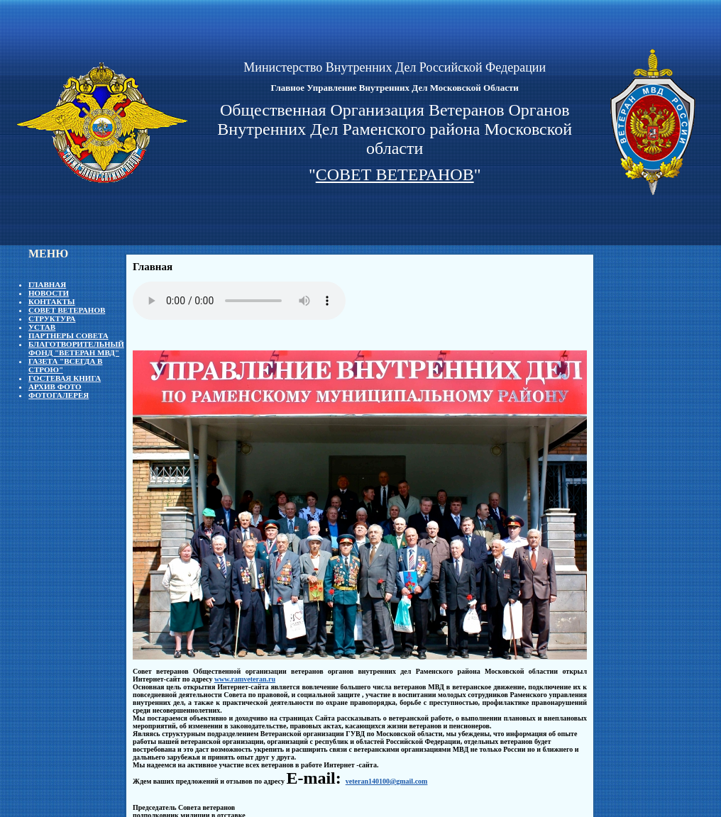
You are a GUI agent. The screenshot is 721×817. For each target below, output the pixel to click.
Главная (47, 284)
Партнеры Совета (68, 335)
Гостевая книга (64, 378)
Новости (48, 293)
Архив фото (55, 386)
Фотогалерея (58, 395)
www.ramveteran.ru (244, 679)
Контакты (51, 301)
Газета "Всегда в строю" (65, 365)
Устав (41, 327)
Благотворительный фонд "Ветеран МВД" (76, 348)
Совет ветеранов (66, 310)
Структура (51, 318)
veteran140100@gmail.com (387, 781)
